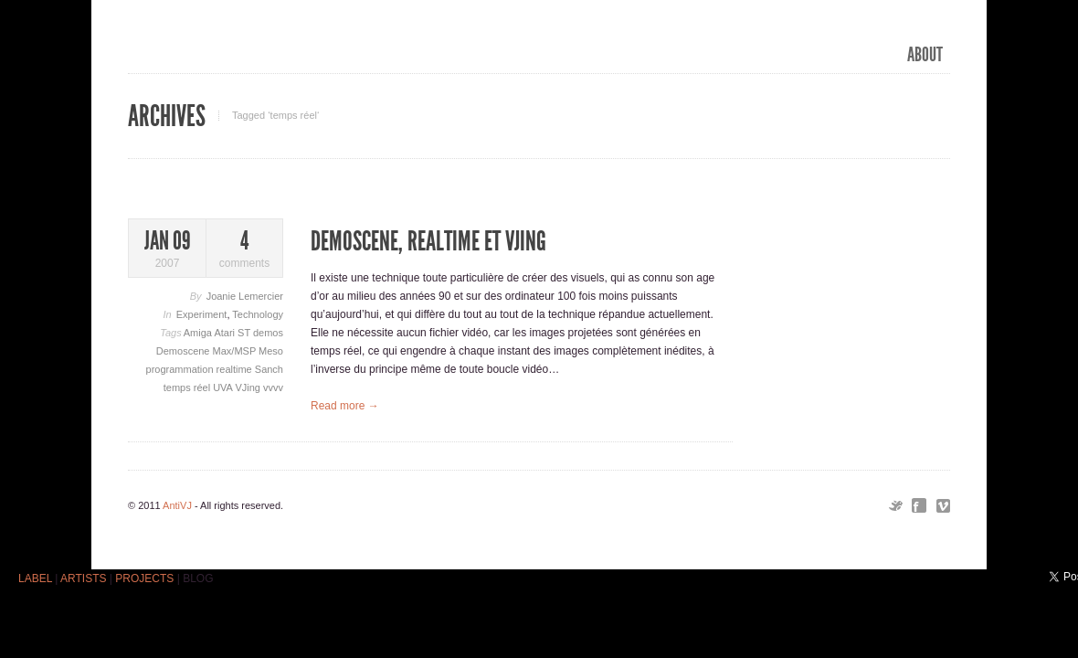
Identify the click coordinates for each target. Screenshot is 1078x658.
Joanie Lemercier (244, 296)
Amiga (199, 332)
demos (268, 332)
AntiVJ (177, 505)
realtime (236, 369)
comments (244, 249)
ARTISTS (83, 578)
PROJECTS (144, 578)
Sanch (269, 369)
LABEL (35, 578)
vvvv (273, 387)
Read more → (345, 405)
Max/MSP (236, 350)
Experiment (201, 314)
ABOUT (925, 55)
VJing (249, 387)
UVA (224, 387)
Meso (271, 350)
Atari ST (233, 332)
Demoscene (184, 350)
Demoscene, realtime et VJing (428, 241)
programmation (181, 369)
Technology (257, 314)
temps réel (188, 387)
